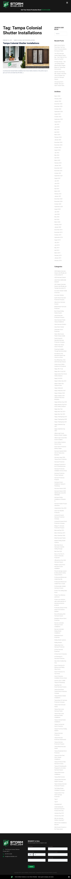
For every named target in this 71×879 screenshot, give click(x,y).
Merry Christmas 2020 (59, 535)
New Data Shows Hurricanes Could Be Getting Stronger (59, 546)
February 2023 (58, 137)
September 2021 (58, 175)
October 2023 (57, 116)
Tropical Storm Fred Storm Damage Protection (59, 794)
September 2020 (58, 206)
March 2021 (57, 191)
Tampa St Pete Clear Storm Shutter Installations (59, 757)
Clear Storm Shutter (59, 327)
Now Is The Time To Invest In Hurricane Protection (59, 555)
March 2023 (57, 134)
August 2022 (57, 150)
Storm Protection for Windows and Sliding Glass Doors (59, 667)
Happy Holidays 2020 (59, 393)
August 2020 (57, 209)
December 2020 (58, 199)
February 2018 (58, 260)
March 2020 (57, 222)
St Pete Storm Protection (60, 654)
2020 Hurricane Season (60, 277)
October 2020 (57, 204)
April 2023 (56, 132)
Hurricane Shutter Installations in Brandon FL (60, 499)
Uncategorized (58, 804)
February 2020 (58, 224)
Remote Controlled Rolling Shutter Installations (59, 631)
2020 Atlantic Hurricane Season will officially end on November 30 (60, 273)
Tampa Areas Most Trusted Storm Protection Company (60, 691)
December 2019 (58, 229)
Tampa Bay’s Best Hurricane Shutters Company (46, 872)
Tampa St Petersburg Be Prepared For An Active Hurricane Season (60, 768)
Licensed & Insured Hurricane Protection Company (59, 517)
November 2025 (58, 106)
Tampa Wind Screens (59, 777)
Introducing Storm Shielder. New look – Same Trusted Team (59, 83)
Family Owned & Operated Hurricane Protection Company (59, 340)
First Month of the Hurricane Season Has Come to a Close (59, 355)
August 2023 (57, 121)
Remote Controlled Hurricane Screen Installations (59, 624)
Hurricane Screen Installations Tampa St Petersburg (59, 484)
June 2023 (57, 127)
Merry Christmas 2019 (59, 533)
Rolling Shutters (58, 642)
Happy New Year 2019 (59, 411)
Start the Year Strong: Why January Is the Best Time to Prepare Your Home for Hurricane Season (60, 75)
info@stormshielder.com (11, 856)
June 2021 (57, 183)
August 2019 (57, 240)
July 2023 (56, 124)
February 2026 (58, 98)
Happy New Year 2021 (59, 414)
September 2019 (58, 237)
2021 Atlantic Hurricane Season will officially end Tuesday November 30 (60, 286)
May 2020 (56, 217)
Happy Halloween (58, 388)
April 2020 (56, 219)
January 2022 (57, 165)
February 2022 (58, 163)
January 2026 (57, 101)
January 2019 (57, 258)
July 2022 (56, 152)
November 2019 (58, 232)
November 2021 (58, 170)
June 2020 (57, 214)
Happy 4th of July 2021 (60, 371)
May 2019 (56, 247)
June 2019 (57, 245)
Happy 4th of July (58, 369)
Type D (56, 801)
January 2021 (57, 196)
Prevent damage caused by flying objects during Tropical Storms (60, 572)
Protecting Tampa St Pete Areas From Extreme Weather (60, 609)
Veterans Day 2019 (59, 813)
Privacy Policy (32, 872)
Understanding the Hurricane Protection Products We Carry (59, 808)
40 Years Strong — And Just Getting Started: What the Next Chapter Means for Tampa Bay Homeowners (59, 65)
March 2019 (57, 253)
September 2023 (58, 119)
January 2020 (57, 227)
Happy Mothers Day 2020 (60, 402)
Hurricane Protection (59, 462)
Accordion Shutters (59, 295)
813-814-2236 (35, 10)
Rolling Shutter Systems (60, 640)
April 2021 (56, 188)
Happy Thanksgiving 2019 (60, 416)
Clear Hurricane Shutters (60, 324)
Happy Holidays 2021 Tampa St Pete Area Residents (59, 397)
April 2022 (56, 157)
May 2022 (56, 155)
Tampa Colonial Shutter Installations (24, 40)
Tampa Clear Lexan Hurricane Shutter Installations (59, 715)
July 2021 (56, 181)
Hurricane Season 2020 (60, 488)
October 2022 (57, 147)
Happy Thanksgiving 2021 (60, 422)
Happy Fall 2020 (58, 378)
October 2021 (57, 173)
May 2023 (56, 129)
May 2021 (56, 186)
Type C (56, 799)
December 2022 (58, 142)
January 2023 (57, 139)
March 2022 (57, 160)
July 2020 (56, 211)
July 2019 (56, 242)
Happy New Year (58, 409)
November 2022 (58, 145)
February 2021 (58, 193)
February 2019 (58, 255)
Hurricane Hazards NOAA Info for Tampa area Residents (60, 452)
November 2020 (58, 201)
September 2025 (58, 111)
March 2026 (57, 96)
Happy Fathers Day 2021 (60, 381)
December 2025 (58, 104)
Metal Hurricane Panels (60, 538)
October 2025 (57, 109)
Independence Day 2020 (60, 508)
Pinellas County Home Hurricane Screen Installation (59, 566)
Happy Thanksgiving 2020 (60, 419)
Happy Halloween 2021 (60, 390)
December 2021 (58, 168)
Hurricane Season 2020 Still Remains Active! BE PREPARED (60, 492)
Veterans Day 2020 (59, 815)
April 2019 (56, 250)
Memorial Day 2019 (59, 530)
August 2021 (57, 178)
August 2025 (57, 114)
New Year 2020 (58, 551)
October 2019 (57, 235)
